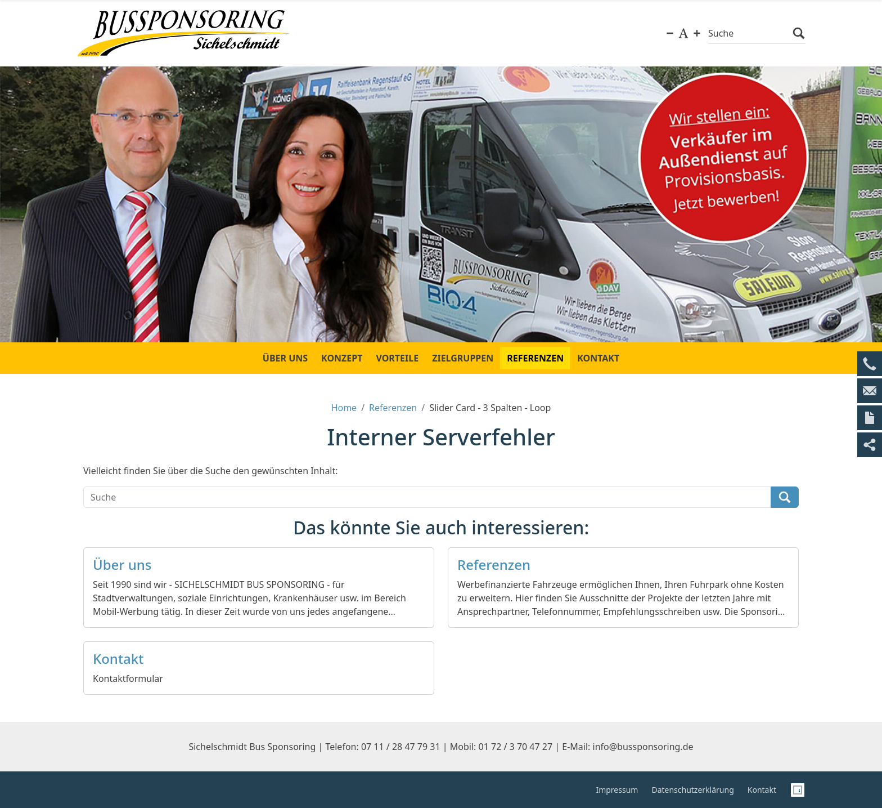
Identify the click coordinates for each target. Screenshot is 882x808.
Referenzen (393, 407)
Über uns (122, 565)
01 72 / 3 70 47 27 (516, 746)
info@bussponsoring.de (643, 746)
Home (344, 407)
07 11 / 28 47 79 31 (400, 746)
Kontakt (118, 659)
